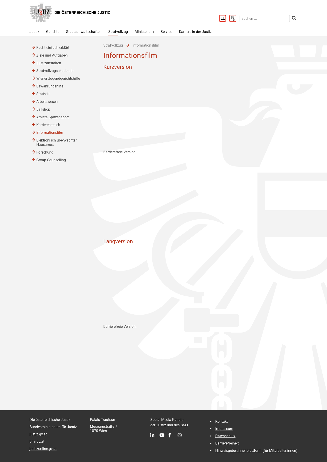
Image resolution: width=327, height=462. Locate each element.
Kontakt (221, 421)
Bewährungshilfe (49, 86)
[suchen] (265, 18)
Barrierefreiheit (227, 443)
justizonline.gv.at (43, 449)
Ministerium (144, 32)
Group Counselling (51, 160)
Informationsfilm (49, 132)
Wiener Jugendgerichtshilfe (58, 78)
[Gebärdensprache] (234, 19)
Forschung (44, 152)
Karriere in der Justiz (195, 32)
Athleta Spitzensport (52, 117)
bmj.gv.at (37, 441)
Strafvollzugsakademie (54, 71)
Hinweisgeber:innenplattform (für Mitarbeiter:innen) (256, 450)
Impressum (224, 429)
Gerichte (52, 32)
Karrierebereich (48, 125)
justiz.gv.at (38, 434)
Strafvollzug (118, 32)
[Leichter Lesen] (224, 19)
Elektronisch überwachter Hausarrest (56, 142)
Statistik (43, 94)
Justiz (34, 32)
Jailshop (43, 109)
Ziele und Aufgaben (52, 55)
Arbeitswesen (47, 101)
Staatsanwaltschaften (84, 32)
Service (166, 32)
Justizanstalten (48, 63)
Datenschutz (225, 436)
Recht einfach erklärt (52, 47)
